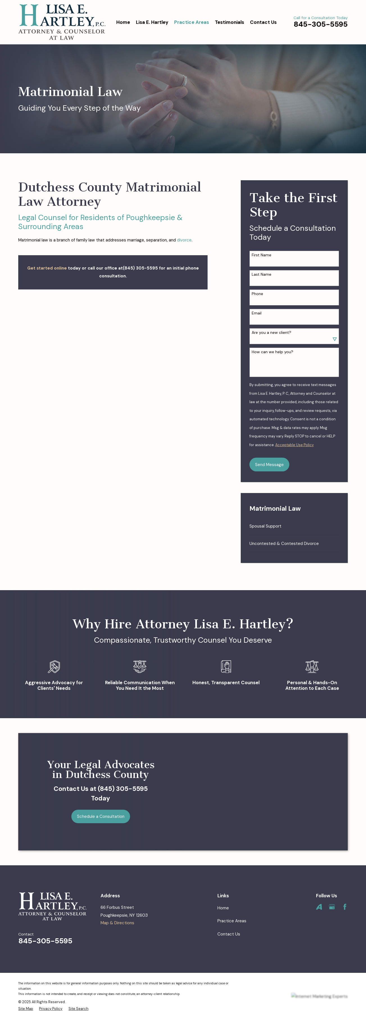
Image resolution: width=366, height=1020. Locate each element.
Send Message (269, 464)
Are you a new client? (271, 332)
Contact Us (228, 934)
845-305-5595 (321, 24)
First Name (261, 255)
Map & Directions (117, 923)
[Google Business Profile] (332, 907)
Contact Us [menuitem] (263, 22)
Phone (257, 293)
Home (223, 908)
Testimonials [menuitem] (229, 22)
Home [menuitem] (123, 22)
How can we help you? (272, 352)
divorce (184, 240)
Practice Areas (231, 921)
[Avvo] (319, 907)
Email (257, 313)
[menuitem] (294, 526)
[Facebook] (345, 907)
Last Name (261, 274)
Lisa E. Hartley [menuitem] (152, 22)
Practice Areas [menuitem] (191, 22)
